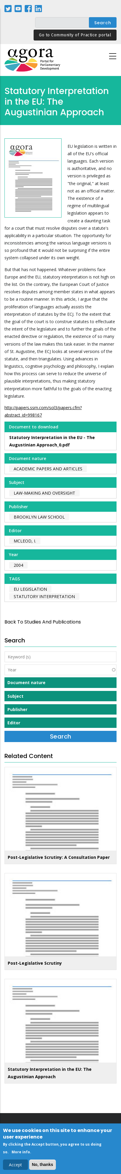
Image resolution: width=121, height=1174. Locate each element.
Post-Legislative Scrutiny (35, 963)
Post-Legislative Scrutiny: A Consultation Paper (59, 857)
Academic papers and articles (48, 469)
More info (21, 1153)
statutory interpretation (44, 596)
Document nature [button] (26, 682)
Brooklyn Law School (39, 517)
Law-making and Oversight (44, 493)
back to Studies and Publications (42, 621)
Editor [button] (13, 723)
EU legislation (30, 589)
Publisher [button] (17, 709)
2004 (18, 565)
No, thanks (42, 1165)
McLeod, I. (25, 541)
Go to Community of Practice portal (75, 35)
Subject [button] (15, 696)
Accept (15, 1166)
